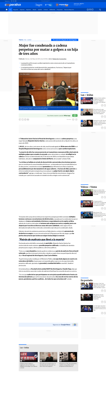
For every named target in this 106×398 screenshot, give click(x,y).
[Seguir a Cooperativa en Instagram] (15, 1)
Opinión (40, 9)
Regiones (28, 9)
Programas (60, 9)
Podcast (46, 9)
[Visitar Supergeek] (92, 11)
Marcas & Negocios (69, 9)
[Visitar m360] (90, 11)
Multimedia (52, 9)
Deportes (22, 9)
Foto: (21, 74)
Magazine (15, 9)
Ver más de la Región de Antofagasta (65, 40)
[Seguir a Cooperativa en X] (13, 1)
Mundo (34, 9)
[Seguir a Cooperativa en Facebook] (11, 1)
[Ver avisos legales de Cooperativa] (88, 11)
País (10, 9)
